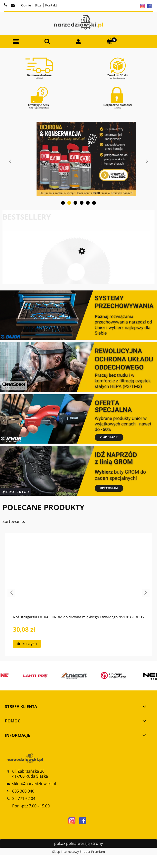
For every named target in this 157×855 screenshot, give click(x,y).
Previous (10, 161)
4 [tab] (81, 203)
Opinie (25, 5)
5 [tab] (88, 203)
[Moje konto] (78, 41)
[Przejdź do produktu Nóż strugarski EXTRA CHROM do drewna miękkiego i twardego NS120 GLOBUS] (78, 578)
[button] (15, 41)
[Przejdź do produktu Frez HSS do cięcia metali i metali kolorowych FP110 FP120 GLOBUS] (76, 279)
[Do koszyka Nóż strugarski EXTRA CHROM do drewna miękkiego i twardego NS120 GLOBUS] (27, 644)
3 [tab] (75, 203)
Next (147, 161)
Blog (37, 5)
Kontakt (50, 5)
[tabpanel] (78, 159)
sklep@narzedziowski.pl (34, 783)
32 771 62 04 (23, 798)
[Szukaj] (47, 41)
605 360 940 (23, 791)
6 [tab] (94, 203)
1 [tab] (63, 203)
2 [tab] (69, 203)
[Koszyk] (109, 41)
